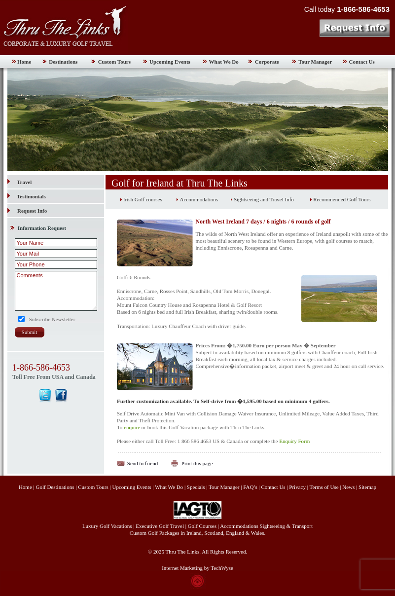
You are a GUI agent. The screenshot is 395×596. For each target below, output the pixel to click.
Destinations (63, 62)
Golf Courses (202, 526)
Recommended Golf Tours (341, 199)
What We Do (224, 62)
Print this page (197, 463)
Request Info (32, 211)
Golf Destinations (55, 487)
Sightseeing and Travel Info (264, 199)
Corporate (267, 62)
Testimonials (26, 196)
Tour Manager (315, 62)
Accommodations (199, 199)
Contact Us (362, 62)
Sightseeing (272, 526)
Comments (56, 291)
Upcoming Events (169, 62)
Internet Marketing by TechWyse (197, 568)
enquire (132, 427)
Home (24, 62)
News (348, 487)
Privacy (298, 487)
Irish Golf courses (142, 199)
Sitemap (367, 487)
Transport (302, 526)
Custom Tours (114, 62)
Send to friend (142, 463)
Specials (196, 487)
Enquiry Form (294, 441)
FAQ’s (250, 487)
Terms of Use (323, 487)
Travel (19, 182)
